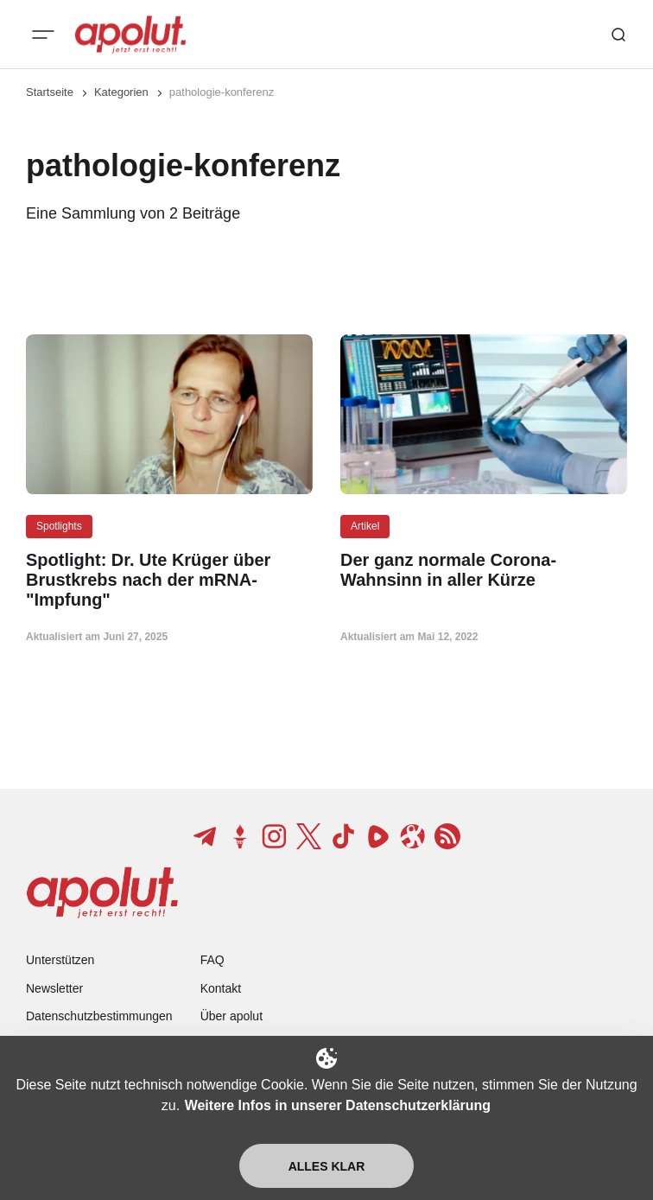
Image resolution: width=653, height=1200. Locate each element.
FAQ (212, 960)
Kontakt (220, 988)
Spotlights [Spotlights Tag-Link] (59, 526)
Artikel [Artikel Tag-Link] (365, 526)
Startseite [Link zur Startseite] (49, 92)
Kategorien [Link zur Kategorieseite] (121, 92)
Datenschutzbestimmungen (99, 1016)
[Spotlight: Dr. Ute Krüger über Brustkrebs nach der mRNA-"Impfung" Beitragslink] (169, 580)
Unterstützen (60, 960)
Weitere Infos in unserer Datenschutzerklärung (338, 1105)
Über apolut (231, 1016)
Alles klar (326, 1166)
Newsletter (54, 988)
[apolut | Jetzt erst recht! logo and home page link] (130, 34)
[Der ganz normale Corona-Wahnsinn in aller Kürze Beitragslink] (483, 570)
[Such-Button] (618, 35)
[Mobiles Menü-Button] (43, 34)
